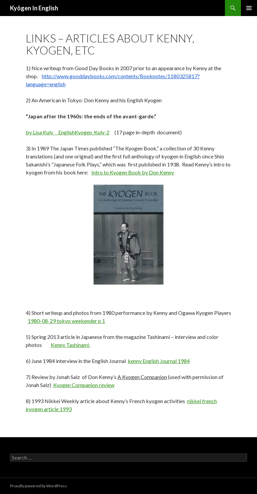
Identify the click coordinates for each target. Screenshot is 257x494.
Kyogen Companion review (83, 385)
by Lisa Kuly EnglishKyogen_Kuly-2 (67, 132)
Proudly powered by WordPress (38, 485)
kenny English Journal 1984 (159, 361)
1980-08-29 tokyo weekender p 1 (66, 321)
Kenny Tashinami (70, 345)
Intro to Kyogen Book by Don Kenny (132, 172)
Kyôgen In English (34, 8)
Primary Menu (249, 8)
